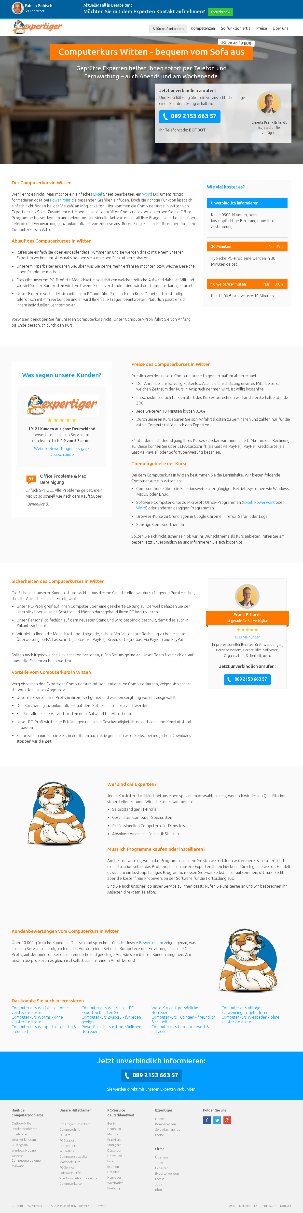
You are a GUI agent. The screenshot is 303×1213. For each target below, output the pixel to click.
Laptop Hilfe (68, 1145)
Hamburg (114, 1128)
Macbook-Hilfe (70, 1162)
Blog (158, 1189)
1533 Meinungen (247, 637)
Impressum (268, 1205)
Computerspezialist (73, 1156)
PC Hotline (66, 1151)
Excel (97, 194)
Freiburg (113, 1188)
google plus (227, 1120)
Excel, (248, 502)
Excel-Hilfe (19, 1134)
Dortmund (114, 1155)
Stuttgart (114, 1145)
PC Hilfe (65, 1135)
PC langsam (20, 1145)
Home (159, 1118)
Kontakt (285, 1205)
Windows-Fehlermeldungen (79, 1178)
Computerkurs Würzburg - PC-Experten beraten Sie (108, 1010)
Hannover (114, 1177)
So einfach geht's (167, 1129)
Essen (111, 1161)
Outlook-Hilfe (21, 1123)
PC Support (67, 1140)
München (113, 1134)
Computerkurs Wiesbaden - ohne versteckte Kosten (250, 1019)
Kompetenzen (203, 28)
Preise (261, 28)
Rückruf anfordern (168, 29)
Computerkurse (70, 1183)
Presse (160, 1179)
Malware (18, 1166)
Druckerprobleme (24, 1128)
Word (147, 194)
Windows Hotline (24, 1150)
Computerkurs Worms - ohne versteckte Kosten (37, 1019)
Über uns (281, 28)
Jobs (158, 1184)
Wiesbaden (115, 1182)
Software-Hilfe (70, 1172)
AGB (232, 1205)
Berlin (111, 1123)
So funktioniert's (235, 28)
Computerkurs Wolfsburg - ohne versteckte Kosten (40, 1010)
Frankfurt (114, 1139)
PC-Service (67, 1167)
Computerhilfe (70, 1129)
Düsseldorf (115, 1150)
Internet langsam (24, 1139)
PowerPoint (60, 200)
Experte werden (167, 1173)
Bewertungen (151, 942)
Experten (161, 1168)
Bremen (113, 1166)
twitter (217, 1120)
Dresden (113, 1172)
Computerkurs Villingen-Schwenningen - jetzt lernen (246, 1010)
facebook (207, 1120)
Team (159, 1162)
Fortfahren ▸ (220, 12)
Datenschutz (248, 1205)
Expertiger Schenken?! (75, 1124)
